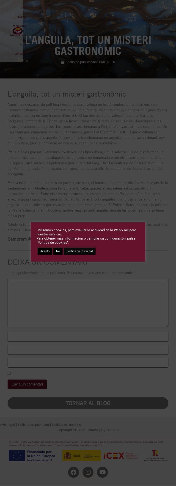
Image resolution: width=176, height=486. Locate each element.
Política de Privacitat (79, 251)
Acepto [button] (45, 251)
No (58, 251)
